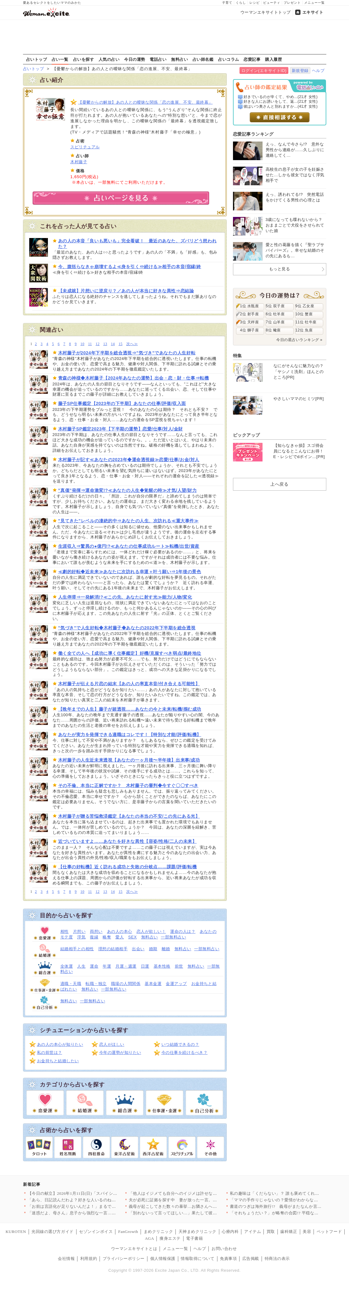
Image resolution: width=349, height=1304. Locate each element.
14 (113, 344)
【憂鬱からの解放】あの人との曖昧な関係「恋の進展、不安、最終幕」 (145, 102)
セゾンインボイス (96, 1231)
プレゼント (292, 2)
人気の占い (109, 59)
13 (105, 344)
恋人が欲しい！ (151, 931)
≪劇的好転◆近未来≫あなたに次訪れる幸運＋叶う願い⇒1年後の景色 (129, 571)
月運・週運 (126, 966)
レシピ (254, 2)
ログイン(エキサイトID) (263, 70)
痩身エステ (170, 1238)
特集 (237, 355)
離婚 (166, 949)
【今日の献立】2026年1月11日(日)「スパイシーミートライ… (85, 1193)
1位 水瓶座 (249, 306)
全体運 (66, 966)
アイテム (252, 1231)
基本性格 (162, 966)
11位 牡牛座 (306, 322)
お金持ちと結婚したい (58, 1061)
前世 (179, 966)
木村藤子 (78, 162)
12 (97, 344)
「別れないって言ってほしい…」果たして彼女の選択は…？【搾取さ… (196, 1213)
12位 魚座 (304, 330)
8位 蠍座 (273, 330)
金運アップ (176, 983)
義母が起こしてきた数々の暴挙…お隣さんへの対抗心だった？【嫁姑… (196, 1206)
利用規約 (88, 1258)
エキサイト (312, 12)
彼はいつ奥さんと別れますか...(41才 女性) (281, 106)
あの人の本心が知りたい (60, 1044)
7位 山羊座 (275, 322)
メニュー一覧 (314, 2)
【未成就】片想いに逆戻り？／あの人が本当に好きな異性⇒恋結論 (126, 290)
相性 (64, 931)
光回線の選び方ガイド (52, 1231)
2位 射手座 (249, 314)
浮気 (81, 937)
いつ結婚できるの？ (180, 1044)
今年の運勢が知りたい (120, 1052)
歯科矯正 (288, 1231)
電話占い (158, 59)
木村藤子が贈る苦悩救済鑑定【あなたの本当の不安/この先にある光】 (129, 816)
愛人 (119, 937)
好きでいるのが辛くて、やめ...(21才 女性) (281, 97)
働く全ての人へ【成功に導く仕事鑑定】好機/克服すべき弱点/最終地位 (129, 653)
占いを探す (83, 59)
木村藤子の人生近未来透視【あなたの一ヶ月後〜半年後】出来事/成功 (129, 760)
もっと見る (279, 269)
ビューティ (271, 2)
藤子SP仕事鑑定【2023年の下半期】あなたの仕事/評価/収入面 (122, 403)
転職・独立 (96, 983)
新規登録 (300, 70)
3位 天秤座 (249, 322)
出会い (138, 949)
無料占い (179, 59)
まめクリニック (158, 1231)
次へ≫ (132, 344)
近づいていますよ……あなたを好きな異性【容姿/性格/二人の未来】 (127, 841)
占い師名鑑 (203, 59)
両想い (96, 931)
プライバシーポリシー (124, 1258)
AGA (149, 1238)
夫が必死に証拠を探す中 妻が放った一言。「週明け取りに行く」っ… (196, 1200)
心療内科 (230, 1231)
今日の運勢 (134, 59)
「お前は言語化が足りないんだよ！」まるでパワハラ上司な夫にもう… (95, 1206)
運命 (94, 966)
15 (121, 344)
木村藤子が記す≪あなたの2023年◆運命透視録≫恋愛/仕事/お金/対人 (128, 459)
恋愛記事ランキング (253, 134)
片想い (79, 931)
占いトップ (36, 59)
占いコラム (228, 59)
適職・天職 (70, 983)
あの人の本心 (119, 931)
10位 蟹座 (304, 314)
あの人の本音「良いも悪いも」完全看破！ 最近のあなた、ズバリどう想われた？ (137, 243)
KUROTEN (16, 1231)
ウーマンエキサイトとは (134, 1248)
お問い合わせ (224, 1248)
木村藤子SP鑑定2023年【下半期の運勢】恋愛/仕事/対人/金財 (120, 428)
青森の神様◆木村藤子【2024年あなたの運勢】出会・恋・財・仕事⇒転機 (133, 377)
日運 (145, 966)
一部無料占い (173, 937)
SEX (132, 937)
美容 (307, 1231)
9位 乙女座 (304, 306)
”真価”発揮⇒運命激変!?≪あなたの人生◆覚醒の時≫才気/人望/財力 (127, 490)
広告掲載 (250, 1258)
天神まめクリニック (197, 1231)
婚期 (153, 949)
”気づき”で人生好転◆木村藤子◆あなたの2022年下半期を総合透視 (127, 627)
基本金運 (153, 983)
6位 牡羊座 (275, 314)
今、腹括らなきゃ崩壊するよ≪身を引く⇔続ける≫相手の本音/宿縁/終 (129, 266)
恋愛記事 (252, 59)
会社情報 (66, 1258)
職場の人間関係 (126, 983)
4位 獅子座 (249, 330)
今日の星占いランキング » (299, 340)
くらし (241, 2)
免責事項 (228, 1258)
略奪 (107, 937)
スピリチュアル (85, 147)
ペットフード (329, 1231)
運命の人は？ (182, 931)
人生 (81, 966)
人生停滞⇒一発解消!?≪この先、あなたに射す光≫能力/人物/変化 (125, 597)
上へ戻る (279, 484)
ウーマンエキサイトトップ (265, 12)
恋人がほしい (111, 1044)
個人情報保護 (162, 1258)
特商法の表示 (277, 1258)
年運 (107, 966)
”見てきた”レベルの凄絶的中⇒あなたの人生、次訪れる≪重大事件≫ (128, 520)
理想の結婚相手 (113, 949)
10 (83, 344)
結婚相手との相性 (77, 949)
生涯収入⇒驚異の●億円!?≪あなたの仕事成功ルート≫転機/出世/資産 (129, 546)
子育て (227, 2)
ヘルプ (318, 70)
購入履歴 (273, 59)
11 (90, 344)
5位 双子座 (275, 306)
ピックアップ (246, 435)
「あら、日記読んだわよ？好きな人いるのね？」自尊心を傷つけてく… (95, 1200)
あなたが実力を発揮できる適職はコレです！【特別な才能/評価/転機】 (129, 734)
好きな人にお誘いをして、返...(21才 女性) (281, 101)
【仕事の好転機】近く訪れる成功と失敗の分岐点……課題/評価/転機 (127, 866)
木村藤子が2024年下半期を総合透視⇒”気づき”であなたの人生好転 (127, 352)
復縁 (94, 937)
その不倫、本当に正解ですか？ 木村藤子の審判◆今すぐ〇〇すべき (128, 785)
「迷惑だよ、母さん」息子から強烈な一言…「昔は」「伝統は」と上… (95, 1213)
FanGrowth (128, 1231)
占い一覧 (60, 59)
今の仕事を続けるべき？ (184, 1052)
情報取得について (197, 1258)
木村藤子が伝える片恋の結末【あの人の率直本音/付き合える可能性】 (129, 683)
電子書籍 (194, 1238)
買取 (271, 1231)
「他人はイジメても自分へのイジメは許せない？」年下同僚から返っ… (196, 1193)
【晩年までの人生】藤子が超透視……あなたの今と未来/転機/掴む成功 (129, 709)
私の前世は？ (49, 1052)
